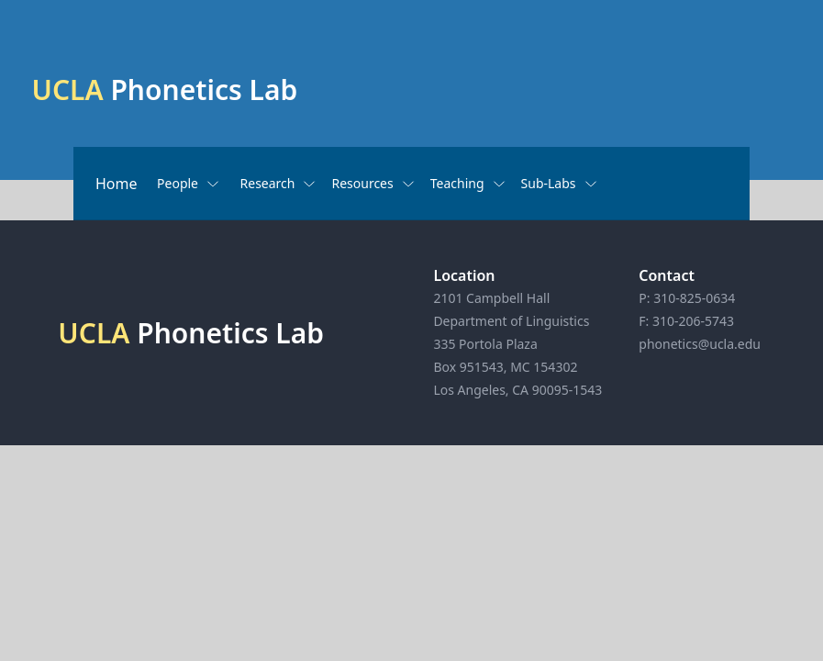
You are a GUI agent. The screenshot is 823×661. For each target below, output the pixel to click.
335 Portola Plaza (485, 344)
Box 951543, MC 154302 (505, 366)
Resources (373, 183)
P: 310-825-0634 (687, 298)
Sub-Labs (559, 183)
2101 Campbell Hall (491, 298)
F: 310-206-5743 (686, 321)
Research (278, 183)
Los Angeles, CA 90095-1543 (517, 389)
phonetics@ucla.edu (700, 344)
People (188, 183)
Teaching (468, 183)
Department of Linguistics (511, 321)
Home (116, 184)
